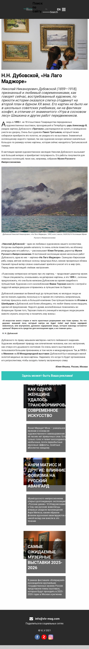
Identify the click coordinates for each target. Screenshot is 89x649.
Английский (59, 9)
